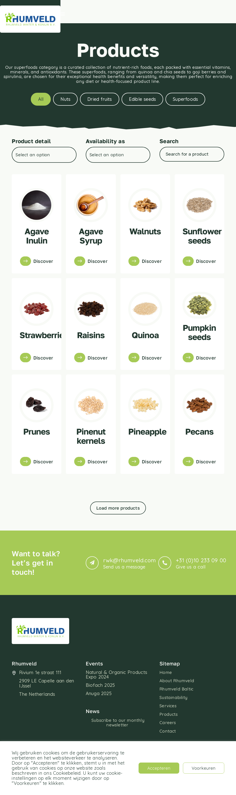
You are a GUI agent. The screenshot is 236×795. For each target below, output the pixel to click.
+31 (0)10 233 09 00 (201, 580)
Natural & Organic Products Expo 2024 (116, 692)
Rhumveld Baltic (177, 707)
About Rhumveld (177, 698)
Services (168, 725)
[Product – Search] (190, 170)
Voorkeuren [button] (202, 768)
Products (169, 733)
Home (166, 690)
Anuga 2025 (99, 711)
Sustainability (173, 716)
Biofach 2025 (100, 702)
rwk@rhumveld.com (129, 580)
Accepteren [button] (154, 768)
